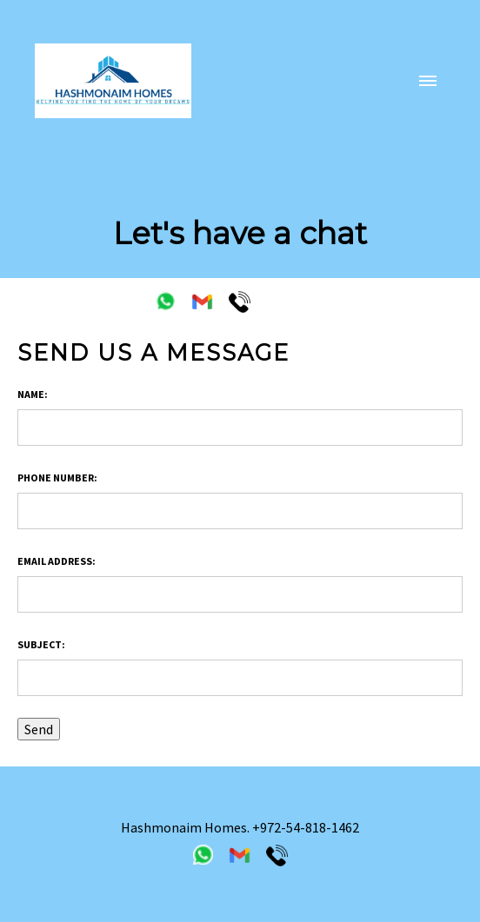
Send (38, 729)
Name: (32, 394)
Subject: (41, 644)
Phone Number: (57, 477)
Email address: (56, 560)
